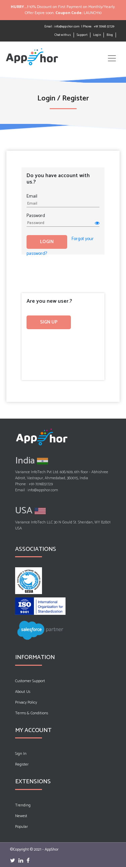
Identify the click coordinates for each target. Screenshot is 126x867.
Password (36, 215)
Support (82, 35)
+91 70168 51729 (104, 26)
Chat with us (62, 35)
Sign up (48, 322)
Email (32, 196)
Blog (110, 35)
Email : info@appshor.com (61, 26)
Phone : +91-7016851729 (34, 484)
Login (97, 35)
